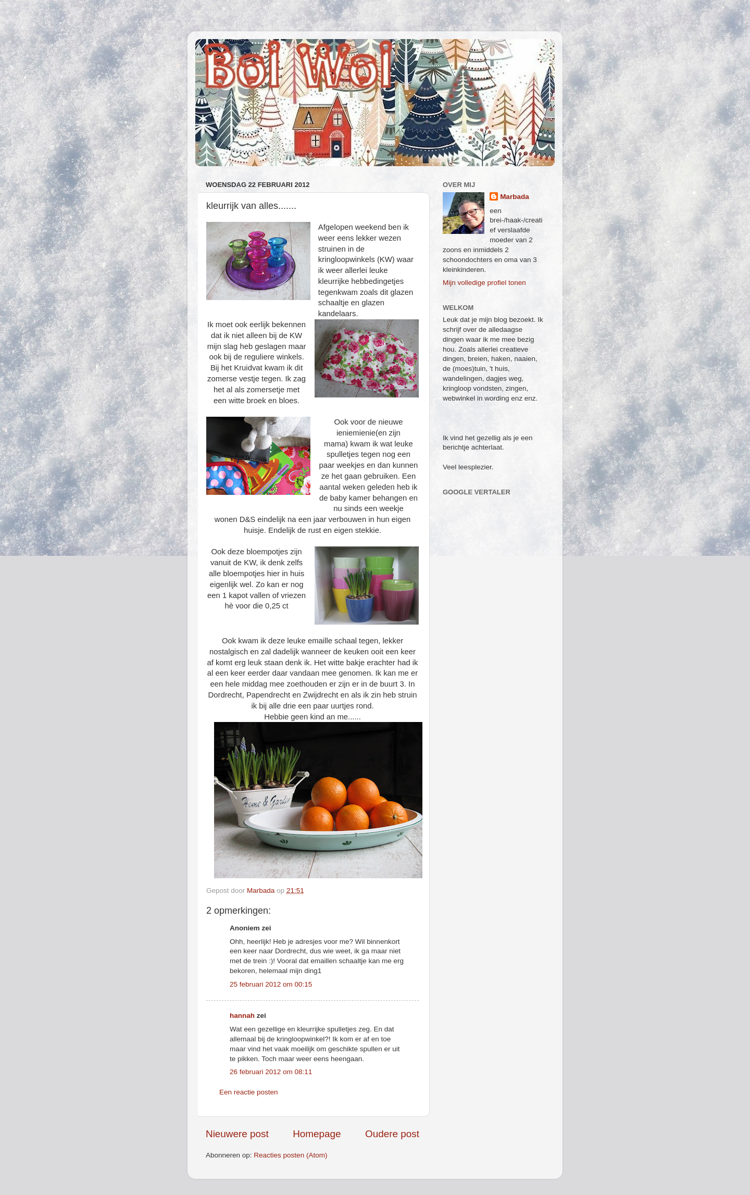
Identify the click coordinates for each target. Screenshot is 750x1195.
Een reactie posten (248, 1092)
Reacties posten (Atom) (290, 1155)
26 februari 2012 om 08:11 (271, 1072)
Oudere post (392, 1133)
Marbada (514, 197)
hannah (242, 1015)
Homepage (317, 1133)
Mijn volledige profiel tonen (484, 283)
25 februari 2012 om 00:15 (271, 984)
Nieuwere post (237, 1133)
